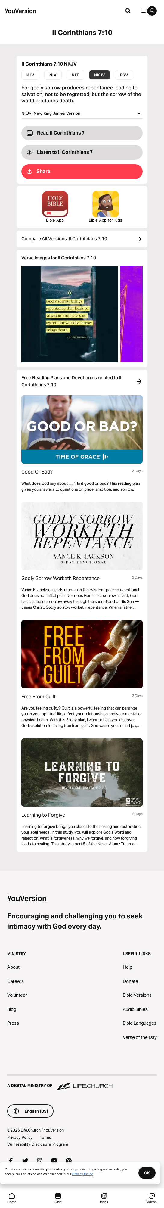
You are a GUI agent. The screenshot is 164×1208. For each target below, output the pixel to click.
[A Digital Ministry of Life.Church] (82, 1083)
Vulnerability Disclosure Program (37, 1144)
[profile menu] (147, 11)
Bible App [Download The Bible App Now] (55, 206)
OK (147, 1172)
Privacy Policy (19, 1137)
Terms (45, 1137)
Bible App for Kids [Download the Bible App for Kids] (105, 206)
